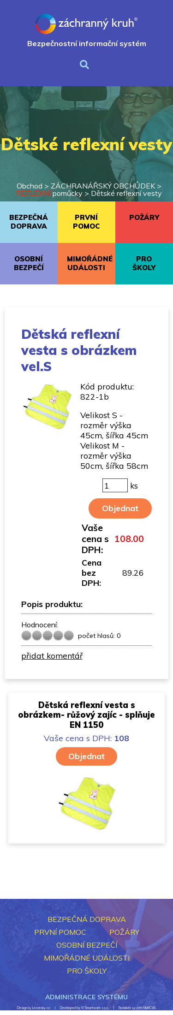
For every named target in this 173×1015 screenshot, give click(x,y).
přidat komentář (52, 655)
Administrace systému (86, 997)
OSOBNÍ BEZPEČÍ (29, 263)
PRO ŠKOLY (143, 263)
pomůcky (49, 193)
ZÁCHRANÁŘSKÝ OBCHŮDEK (103, 185)
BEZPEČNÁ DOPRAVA (28, 221)
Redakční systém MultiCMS (137, 1008)
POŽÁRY (144, 217)
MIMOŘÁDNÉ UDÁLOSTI (90, 263)
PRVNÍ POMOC (86, 221)
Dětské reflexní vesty (126, 193)
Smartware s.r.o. (97, 1008)
